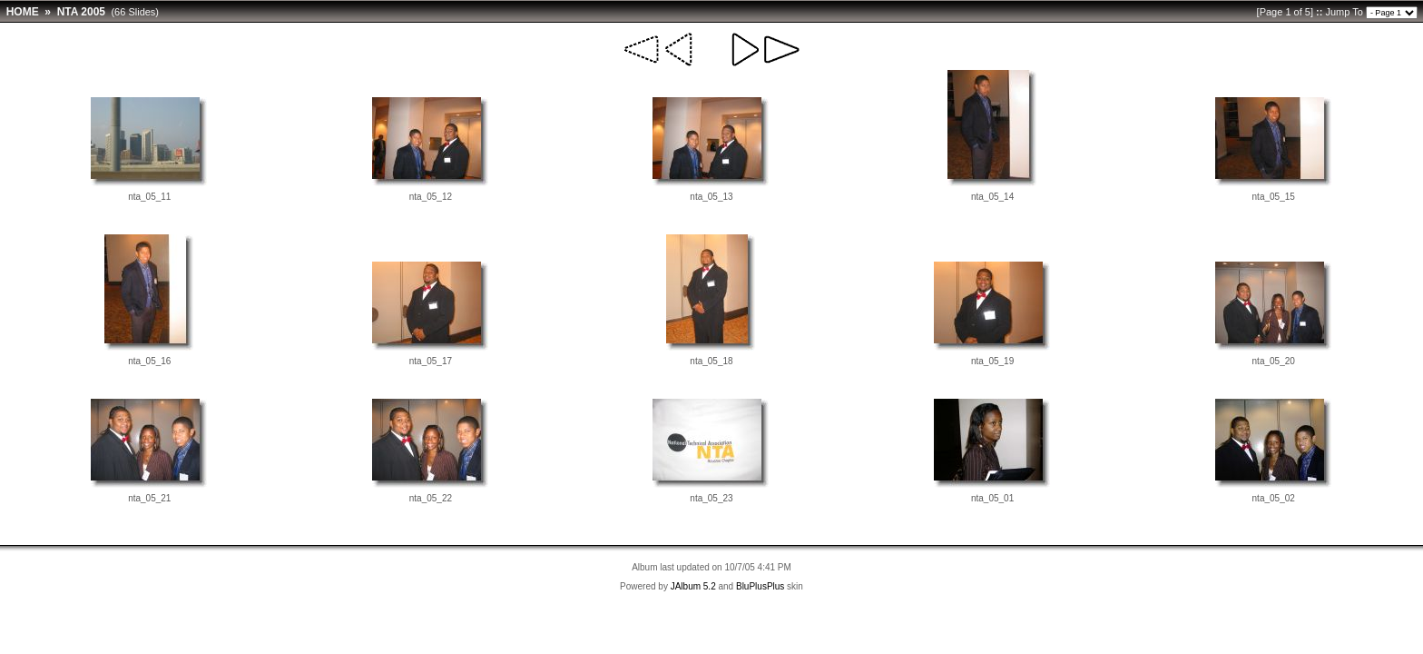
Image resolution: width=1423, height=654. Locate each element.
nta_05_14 (992, 197)
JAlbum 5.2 (693, 586)
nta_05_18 (711, 361)
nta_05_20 (1273, 361)
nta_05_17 (430, 361)
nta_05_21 (149, 498)
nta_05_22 (430, 498)
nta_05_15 (1273, 197)
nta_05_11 (149, 197)
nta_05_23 (711, 498)
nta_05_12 (430, 197)
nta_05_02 (1273, 498)
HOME (22, 11)
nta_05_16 (149, 361)
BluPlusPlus (760, 586)
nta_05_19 (992, 361)
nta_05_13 (711, 197)
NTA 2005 (81, 11)
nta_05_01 (992, 498)
